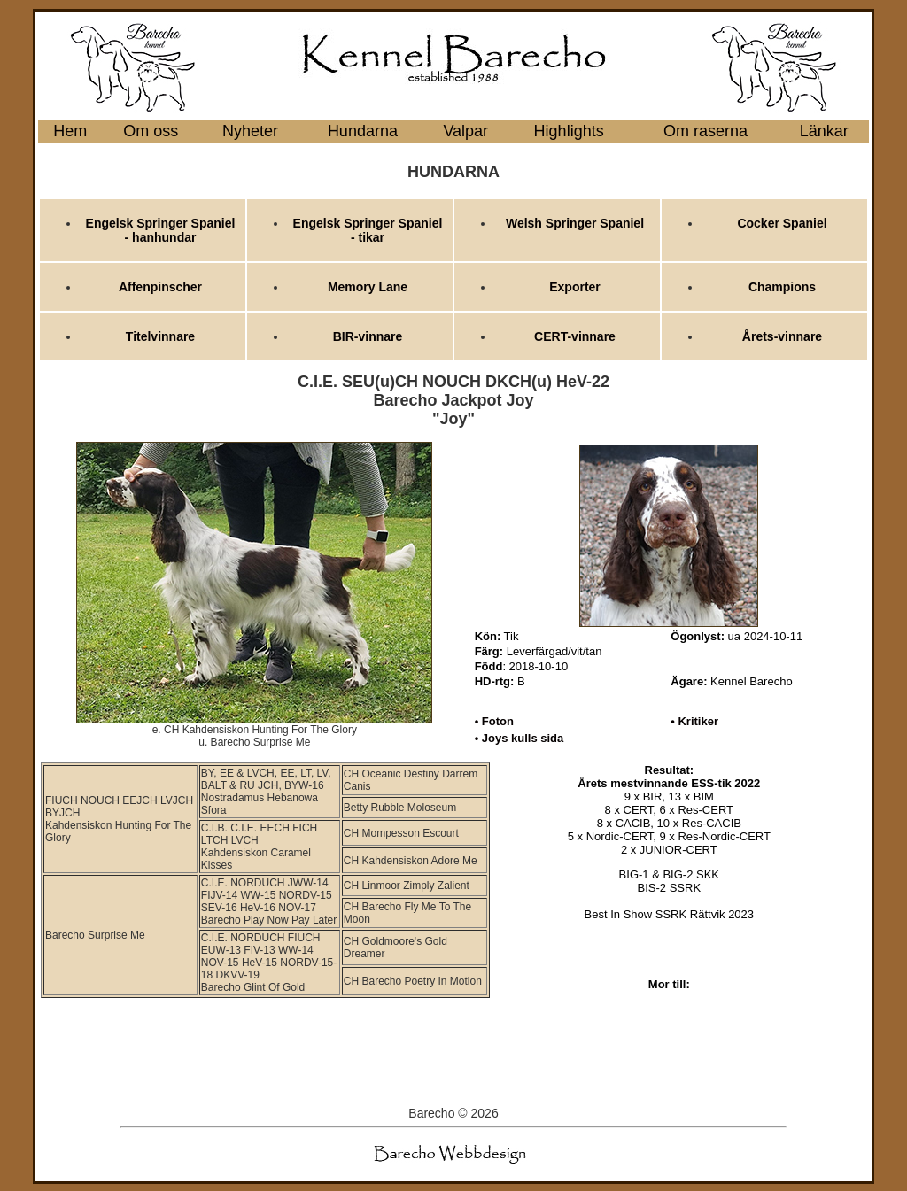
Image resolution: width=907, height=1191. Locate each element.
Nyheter (250, 131)
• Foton (494, 721)
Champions (782, 287)
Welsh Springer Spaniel (575, 223)
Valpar (465, 131)
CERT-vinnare (575, 336)
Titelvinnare (160, 336)
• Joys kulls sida (519, 738)
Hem (70, 131)
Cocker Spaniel (781, 223)
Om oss (150, 131)
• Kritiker (694, 721)
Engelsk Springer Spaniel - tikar (368, 230)
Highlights (569, 131)
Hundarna (363, 131)
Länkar (824, 131)
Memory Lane (367, 287)
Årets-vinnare (782, 336)
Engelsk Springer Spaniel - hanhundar (161, 230)
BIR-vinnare (368, 336)
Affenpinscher (160, 287)
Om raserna (705, 131)
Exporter (575, 287)
